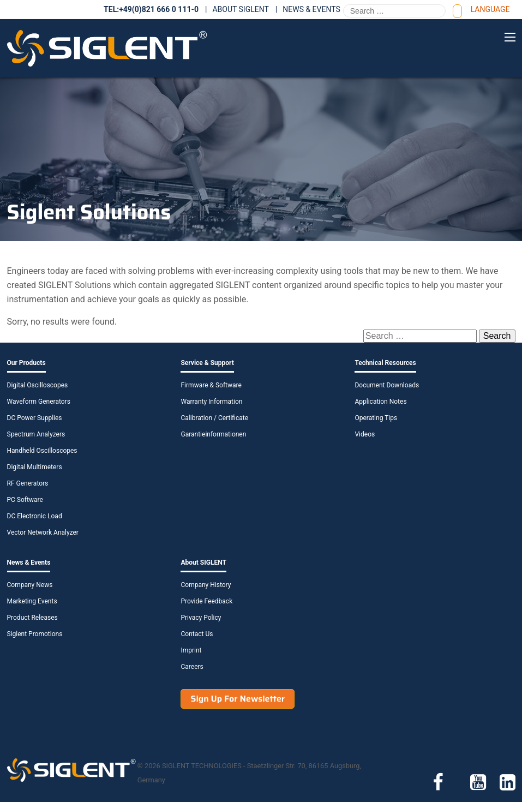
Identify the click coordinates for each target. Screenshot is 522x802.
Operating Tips (376, 418)
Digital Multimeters (34, 467)
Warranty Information (211, 401)
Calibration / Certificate (214, 418)
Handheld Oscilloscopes (42, 450)
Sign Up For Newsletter (237, 698)
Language (490, 9)
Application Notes (380, 401)
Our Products (26, 363)
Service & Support (207, 363)
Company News (30, 585)
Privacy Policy (201, 617)
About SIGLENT (240, 9)
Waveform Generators (38, 401)
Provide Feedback (206, 601)
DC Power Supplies (34, 418)
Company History (206, 585)
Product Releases (32, 617)
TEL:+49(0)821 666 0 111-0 (151, 9)
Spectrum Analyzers (36, 434)
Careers (192, 667)
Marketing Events (32, 601)
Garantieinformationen (213, 434)
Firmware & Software (211, 385)
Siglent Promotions (35, 634)
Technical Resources (385, 363)
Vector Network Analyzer (43, 532)
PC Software (25, 500)
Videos (365, 434)
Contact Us (197, 634)
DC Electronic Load (34, 516)
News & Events (311, 9)
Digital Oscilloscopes (37, 385)
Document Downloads (387, 385)
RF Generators (28, 483)
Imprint (191, 650)
